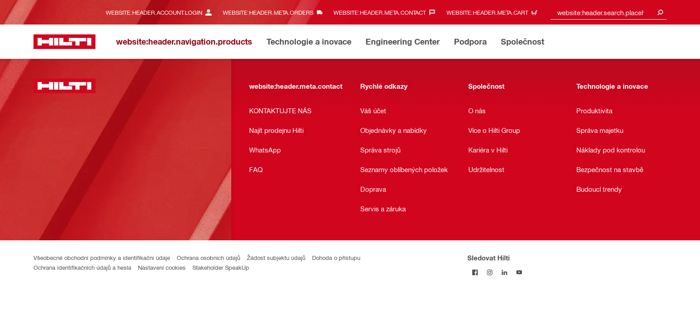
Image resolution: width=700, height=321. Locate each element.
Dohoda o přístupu (336, 257)
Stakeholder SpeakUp (220, 267)
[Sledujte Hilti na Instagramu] (489, 272)
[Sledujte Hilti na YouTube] (519, 272)
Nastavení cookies (162, 267)
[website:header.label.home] (64, 41)
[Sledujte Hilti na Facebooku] (474, 272)
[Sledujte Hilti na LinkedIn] (504, 272)
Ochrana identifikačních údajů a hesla (82, 267)
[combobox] (608, 12)
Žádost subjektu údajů (276, 257)
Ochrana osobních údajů (208, 257)
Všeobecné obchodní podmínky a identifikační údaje (101, 257)
